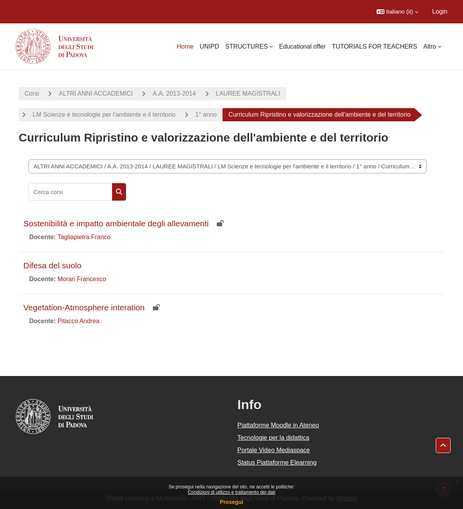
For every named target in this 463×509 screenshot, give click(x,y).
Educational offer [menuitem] (302, 46)
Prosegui (231, 502)
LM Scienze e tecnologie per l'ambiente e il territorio (104, 114)
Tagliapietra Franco (84, 237)
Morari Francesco (82, 279)
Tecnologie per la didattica (273, 437)
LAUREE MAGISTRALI (248, 93)
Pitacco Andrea (79, 321)
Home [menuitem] (185, 46)
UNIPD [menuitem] (209, 46)
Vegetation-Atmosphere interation (84, 307)
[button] (397, 11)
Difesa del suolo (52, 265)
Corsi (32, 93)
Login (439, 11)
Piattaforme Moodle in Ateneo (278, 425)
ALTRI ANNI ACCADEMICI (96, 93)
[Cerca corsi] (70, 192)
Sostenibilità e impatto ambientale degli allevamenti (116, 223)
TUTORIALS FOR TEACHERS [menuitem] (374, 46)
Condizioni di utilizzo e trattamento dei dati (231, 492)
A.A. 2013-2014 (174, 93)
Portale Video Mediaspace (273, 450)
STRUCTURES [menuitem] (246, 46)
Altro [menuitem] (429, 46)
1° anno (206, 114)
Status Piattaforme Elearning (277, 462)
